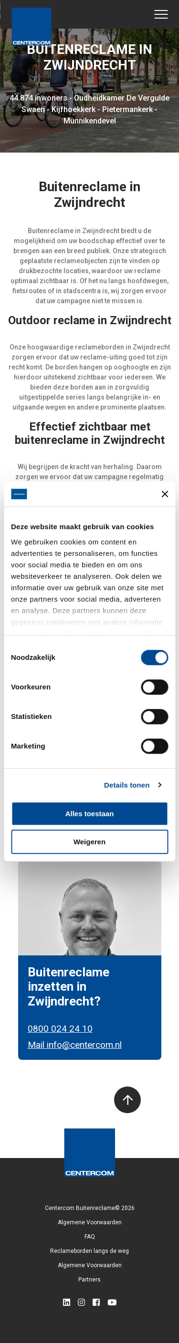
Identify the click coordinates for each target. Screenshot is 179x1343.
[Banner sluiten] (164, 494)
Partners (89, 1279)
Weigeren (89, 842)
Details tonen (126, 785)
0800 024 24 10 (60, 1029)
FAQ (89, 1236)
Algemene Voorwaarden (90, 1222)
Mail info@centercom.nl (75, 1045)
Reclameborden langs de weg (89, 1251)
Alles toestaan (89, 814)
